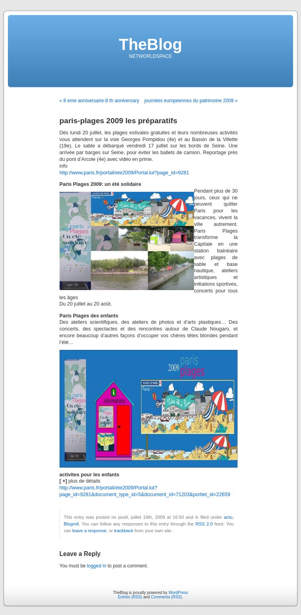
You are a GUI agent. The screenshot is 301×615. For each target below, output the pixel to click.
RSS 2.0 (204, 523)
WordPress (178, 592)
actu (228, 517)
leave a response (89, 530)
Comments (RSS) (166, 597)
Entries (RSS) (130, 597)
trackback (123, 530)
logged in (97, 566)
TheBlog (150, 44)
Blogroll (71, 523)
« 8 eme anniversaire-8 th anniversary (99, 100)
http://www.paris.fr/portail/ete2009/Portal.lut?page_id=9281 (124, 173)
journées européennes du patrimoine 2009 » (191, 100)
